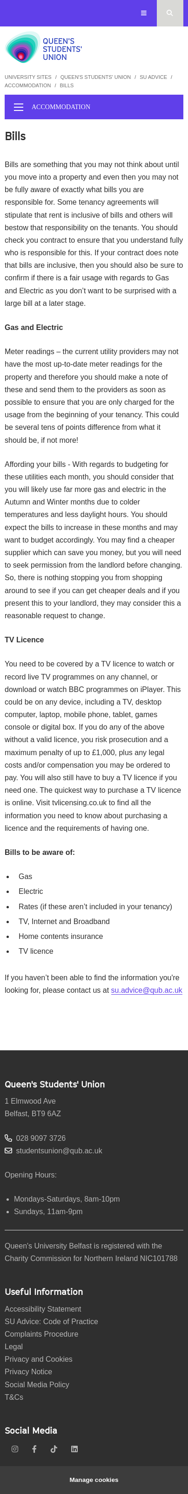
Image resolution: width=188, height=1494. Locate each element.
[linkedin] (74, 1449)
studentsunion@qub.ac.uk (59, 1151)
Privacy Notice (28, 1372)
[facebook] (34, 1449)
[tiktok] (54, 1449)
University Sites (28, 77)
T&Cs (14, 1397)
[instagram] (15, 1449)
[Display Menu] (144, 13)
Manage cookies (93, 1479)
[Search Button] (170, 13)
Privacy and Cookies (39, 1359)
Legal (14, 1347)
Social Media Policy (37, 1385)
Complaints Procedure (41, 1334)
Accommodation (28, 85)
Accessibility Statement (43, 1309)
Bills (67, 85)
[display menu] (18, 107)
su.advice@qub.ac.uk (146, 990)
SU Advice (153, 77)
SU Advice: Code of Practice (51, 1322)
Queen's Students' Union (95, 77)
